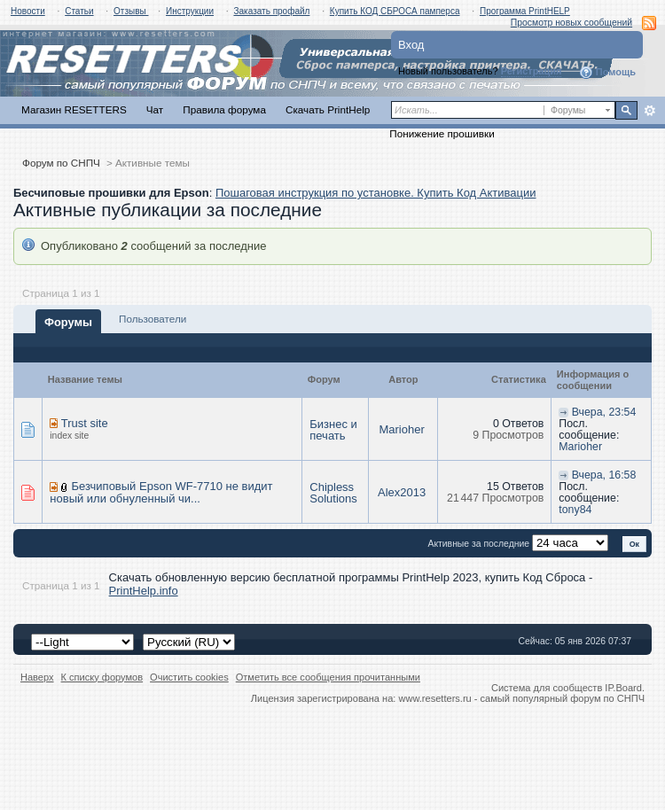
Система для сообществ (546, 687)
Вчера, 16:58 (604, 475)
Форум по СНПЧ (61, 162)
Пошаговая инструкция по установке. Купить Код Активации (375, 192)
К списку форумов (102, 677)
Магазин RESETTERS (74, 109)
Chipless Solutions (332, 492)
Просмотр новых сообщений (571, 22)
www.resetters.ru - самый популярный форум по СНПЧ (521, 698)
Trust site (84, 423)
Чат (154, 109)
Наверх (37, 677)
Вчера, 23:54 (604, 412)
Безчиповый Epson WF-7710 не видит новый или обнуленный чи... (161, 492)
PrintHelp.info (143, 590)
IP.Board (623, 687)
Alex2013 (402, 492)
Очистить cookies (189, 677)
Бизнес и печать (333, 429)
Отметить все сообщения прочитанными (328, 677)
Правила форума (224, 109)
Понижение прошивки (441, 133)
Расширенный (649, 111)
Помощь (607, 73)
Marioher (401, 429)
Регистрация (531, 71)
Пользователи (152, 318)
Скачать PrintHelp (328, 109)
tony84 (575, 509)
